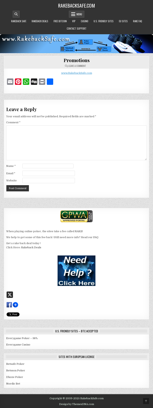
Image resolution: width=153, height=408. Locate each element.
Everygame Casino (18, 344)
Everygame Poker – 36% (22, 338)
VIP (74, 21)
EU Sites (123, 21)
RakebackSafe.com (76, 5)
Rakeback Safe (18, 21)
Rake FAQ (137, 21)
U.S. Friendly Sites (104, 21)
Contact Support (76, 28)
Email (10, 173)
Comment (13, 122)
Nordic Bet (13, 383)
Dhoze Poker (14, 377)
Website (11, 180)
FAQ (95, 237)
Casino (84, 21)
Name (11, 165)
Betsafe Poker (15, 363)
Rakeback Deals (40, 21)
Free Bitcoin (60, 21)
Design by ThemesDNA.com (76, 404)
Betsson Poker (15, 370)
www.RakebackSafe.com (76, 72)
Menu (79, 14)
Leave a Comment (77, 66)
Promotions (76, 60)
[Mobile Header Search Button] (16, 14)
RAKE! (79, 231)
